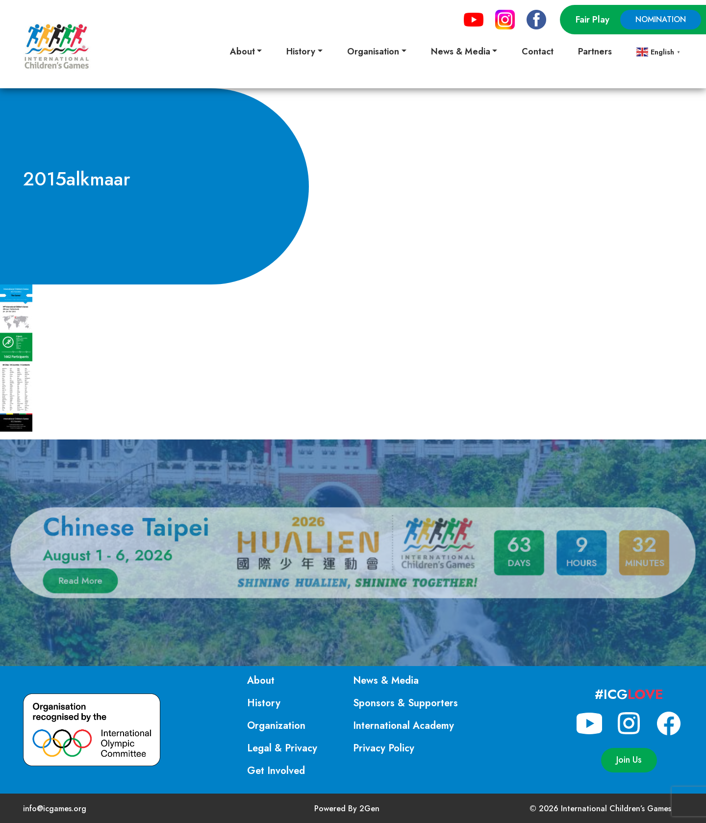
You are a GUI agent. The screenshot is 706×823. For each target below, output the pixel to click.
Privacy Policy (383, 748)
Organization (276, 726)
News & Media (386, 680)
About (261, 680)
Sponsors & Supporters (405, 703)
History (263, 703)
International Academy (403, 726)
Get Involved (276, 771)
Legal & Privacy (282, 748)
